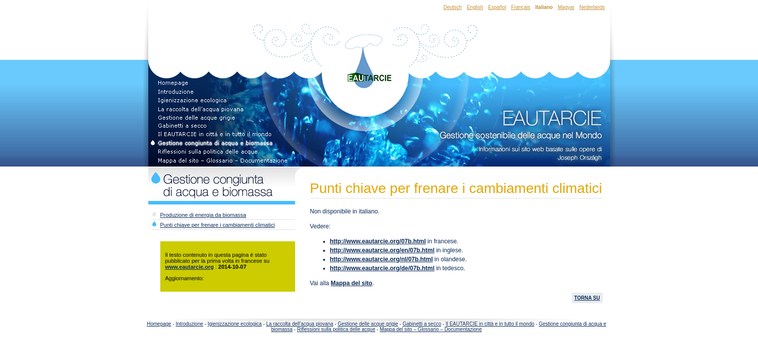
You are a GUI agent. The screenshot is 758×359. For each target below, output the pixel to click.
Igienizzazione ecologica (235, 324)
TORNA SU (587, 298)
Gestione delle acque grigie (368, 324)
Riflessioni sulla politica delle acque (336, 329)
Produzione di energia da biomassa (203, 215)
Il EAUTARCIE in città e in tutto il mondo (489, 324)
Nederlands (592, 7)
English (475, 7)
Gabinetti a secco (421, 324)
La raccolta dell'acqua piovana (299, 324)
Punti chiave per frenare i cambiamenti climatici (217, 225)
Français (520, 7)
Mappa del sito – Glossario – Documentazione (430, 329)
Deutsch (452, 7)
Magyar (566, 7)
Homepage (159, 324)
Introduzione (189, 324)
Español (497, 7)
